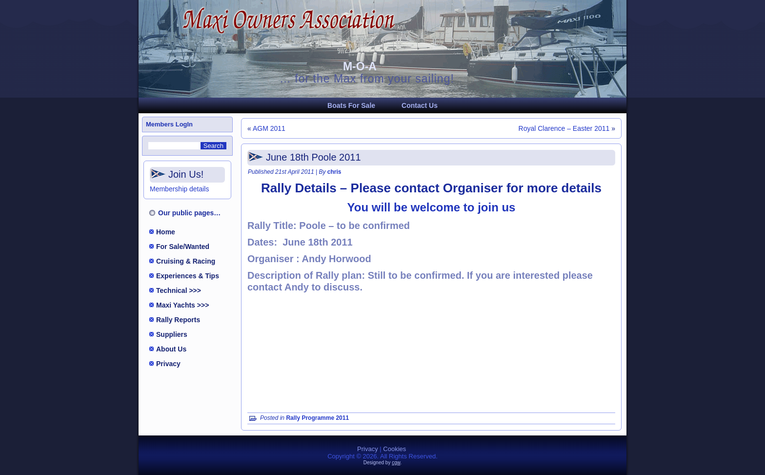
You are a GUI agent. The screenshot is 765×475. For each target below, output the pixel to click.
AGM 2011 (269, 128)
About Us (171, 349)
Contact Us (420, 105)
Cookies (394, 449)
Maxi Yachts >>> (182, 305)
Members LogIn (169, 124)
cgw (396, 462)
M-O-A (360, 66)
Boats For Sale (351, 105)
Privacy (168, 364)
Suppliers (171, 334)
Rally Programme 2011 (317, 417)
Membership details (179, 189)
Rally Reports (178, 320)
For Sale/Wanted (182, 246)
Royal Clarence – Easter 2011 (564, 128)
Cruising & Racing (185, 261)
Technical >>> (178, 290)
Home (165, 232)
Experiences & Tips (187, 276)
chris (334, 171)
